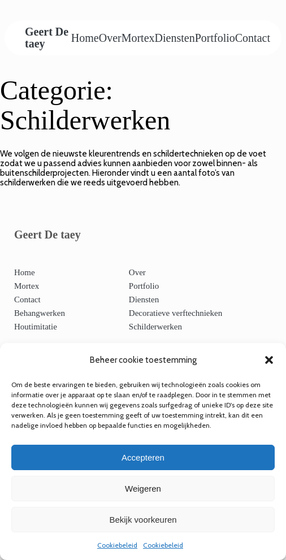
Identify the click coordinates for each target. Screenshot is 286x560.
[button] (269, 360)
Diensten (175, 38)
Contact (252, 38)
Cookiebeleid (117, 545)
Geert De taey (46, 37)
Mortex (138, 38)
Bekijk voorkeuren (142, 519)
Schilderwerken (155, 326)
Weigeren (143, 488)
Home (85, 38)
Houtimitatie (35, 326)
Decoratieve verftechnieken (175, 313)
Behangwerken (39, 313)
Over (110, 38)
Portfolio (215, 38)
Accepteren (143, 457)
